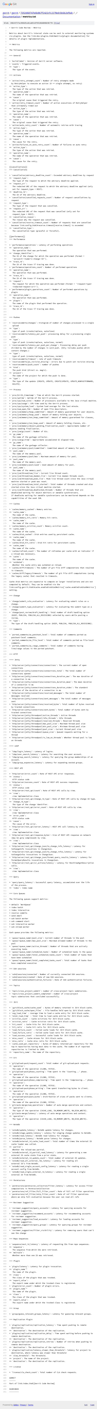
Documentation (11, 16)
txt (85, 1405)
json (92, 1405)
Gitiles (16, 1405)
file (57, 23)
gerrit (6, 12)
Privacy (23, 1405)
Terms (30, 1405)
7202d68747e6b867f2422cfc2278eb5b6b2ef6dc (46, 12)
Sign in (91, 4)
